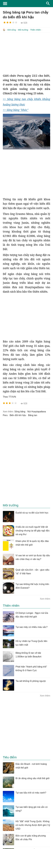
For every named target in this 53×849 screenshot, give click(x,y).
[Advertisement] (26, 52)
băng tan (32, 415)
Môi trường (23, 30)
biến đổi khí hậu (18, 415)
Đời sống (11, 30)
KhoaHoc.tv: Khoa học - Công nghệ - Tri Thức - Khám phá (26, 3)
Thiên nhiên (35, 30)
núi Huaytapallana (36, 411)
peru (5, 415)
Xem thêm (45, 598)
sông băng (19, 411)
